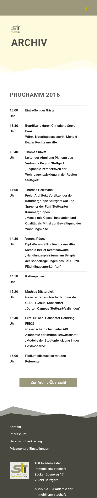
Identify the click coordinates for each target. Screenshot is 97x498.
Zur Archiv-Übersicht (48, 382)
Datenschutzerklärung (26, 441)
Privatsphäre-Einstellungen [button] (29, 449)
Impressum (18, 434)
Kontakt (15, 427)
